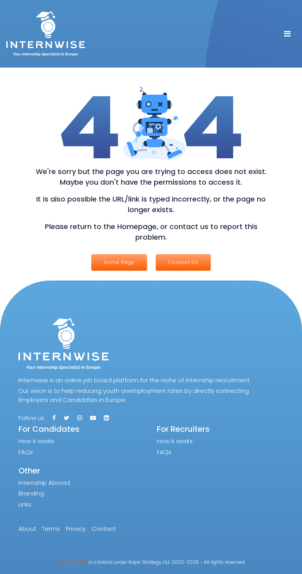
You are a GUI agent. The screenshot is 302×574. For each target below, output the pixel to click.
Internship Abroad (44, 483)
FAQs (25, 452)
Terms (51, 528)
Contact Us (183, 262)
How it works (36, 441)
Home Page (119, 262)
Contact (104, 528)
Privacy (76, 528)
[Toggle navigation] (287, 34)
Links (24, 504)
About (27, 528)
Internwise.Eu (72, 562)
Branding (31, 493)
